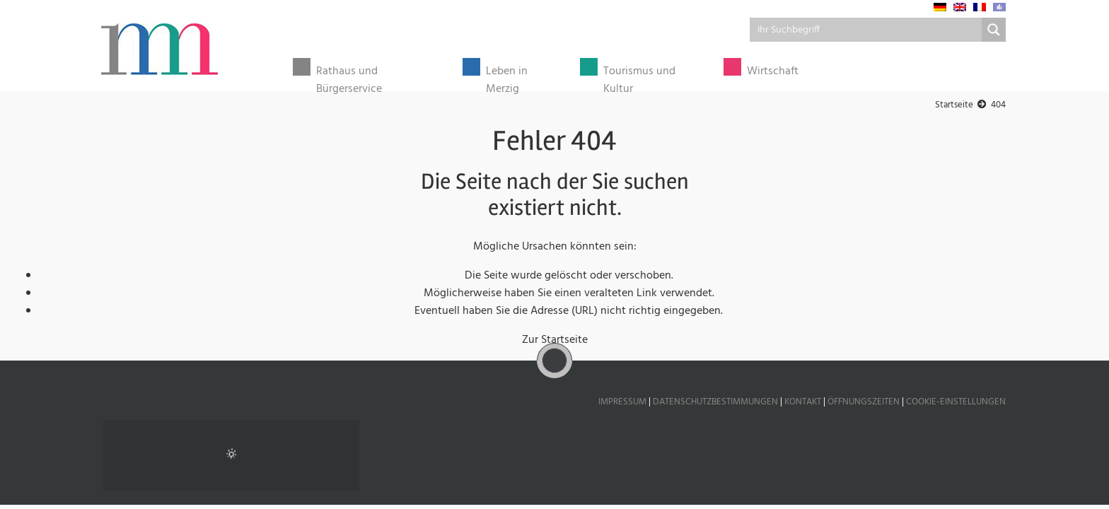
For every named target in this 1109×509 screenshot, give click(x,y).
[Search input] (866, 29)
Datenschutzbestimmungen (715, 401)
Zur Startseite (555, 340)
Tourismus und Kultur (639, 75)
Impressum (622, 401)
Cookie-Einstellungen (956, 401)
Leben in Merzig (507, 75)
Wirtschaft (773, 72)
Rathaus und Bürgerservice (349, 75)
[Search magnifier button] (994, 30)
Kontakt (802, 401)
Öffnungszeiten (864, 401)
